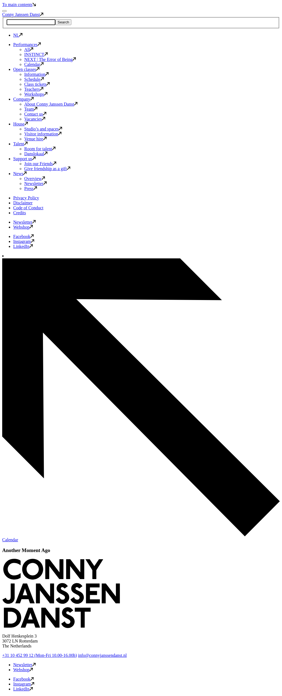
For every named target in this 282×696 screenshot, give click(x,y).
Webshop (23, 227)
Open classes (26, 69)
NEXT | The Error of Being (50, 59)
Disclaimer (22, 202)
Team (30, 109)
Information (36, 74)
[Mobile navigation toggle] (4, 11)
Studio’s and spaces (43, 129)
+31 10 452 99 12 (39, 655)
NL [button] (18, 35)
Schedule (34, 79)
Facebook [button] (23, 236)
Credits (19, 212)
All (28, 49)
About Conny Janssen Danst (50, 104)
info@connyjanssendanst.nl (102, 655)
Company (23, 99)
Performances (27, 44)
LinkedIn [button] (23, 246)
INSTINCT (36, 54)
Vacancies (34, 119)
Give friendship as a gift (47, 168)
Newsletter (35, 183)
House (20, 124)
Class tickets (37, 84)
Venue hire (35, 138)
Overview (34, 178)
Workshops (35, 94)
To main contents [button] (19, 4)
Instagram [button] (23, 241)
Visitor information (42, 134)
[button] (61, 626)
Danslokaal (35, 153)
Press (30, 188)
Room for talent (40, 148)
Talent (20, 143)
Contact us (35, 114)
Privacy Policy (26, 198)
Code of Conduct (28, 207)
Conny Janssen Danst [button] (22, 14)
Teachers (33, 89)
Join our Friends (40, 163)
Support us (24, 158)
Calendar (34, 64)
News (20, 173)
